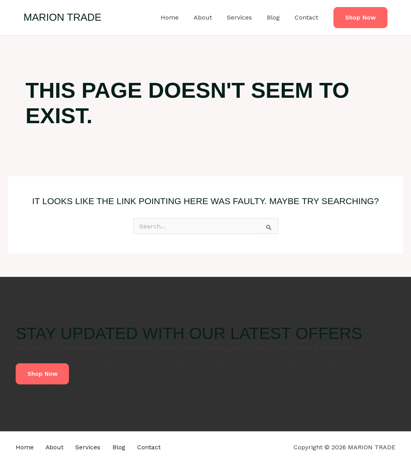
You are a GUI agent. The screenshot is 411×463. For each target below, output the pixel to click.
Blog (276, 17)
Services (245, 17)
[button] (360, 18)
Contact (307, 17)
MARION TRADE (62, 17)
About (211, 17)
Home (180, 17)
